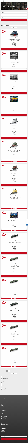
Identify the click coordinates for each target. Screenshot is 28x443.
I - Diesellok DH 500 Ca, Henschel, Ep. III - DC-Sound (14, 39)
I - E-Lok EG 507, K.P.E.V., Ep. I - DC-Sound (14, 150)
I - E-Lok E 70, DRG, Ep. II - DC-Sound (14, 173)
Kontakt (2, 415)
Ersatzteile (2, 406)
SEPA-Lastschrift (3, 418)
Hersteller (2, 403)
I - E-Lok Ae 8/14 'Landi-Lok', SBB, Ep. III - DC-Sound (14, 265)
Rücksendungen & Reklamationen (6, 425)
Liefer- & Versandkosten (4, 419)
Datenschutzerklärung (4, 416)
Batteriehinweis (3, 417)
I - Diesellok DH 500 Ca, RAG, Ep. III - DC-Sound (14, 61)
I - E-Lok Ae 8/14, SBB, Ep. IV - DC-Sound (14, 310)
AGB (1, 423)
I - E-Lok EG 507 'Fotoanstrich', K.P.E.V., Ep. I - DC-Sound (14, 126)
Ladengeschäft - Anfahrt (4, 424)
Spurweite (2, 400)
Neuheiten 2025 (3, 409)
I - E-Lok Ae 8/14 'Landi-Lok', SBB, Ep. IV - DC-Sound (14, 242)
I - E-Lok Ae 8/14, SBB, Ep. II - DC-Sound (14, 333)
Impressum (2, 422)
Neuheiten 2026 (3, 410)
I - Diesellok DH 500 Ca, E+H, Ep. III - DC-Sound (14, 220)
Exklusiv (2, 404)
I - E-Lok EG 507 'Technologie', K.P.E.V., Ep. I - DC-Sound (14, 197)
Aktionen (2, 405)
